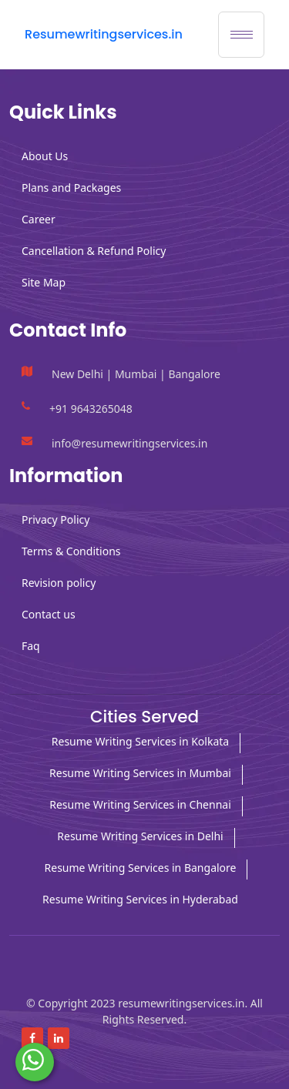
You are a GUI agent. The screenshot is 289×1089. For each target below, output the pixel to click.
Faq (31, 645)
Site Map (44, 282)
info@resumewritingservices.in (129, 443)
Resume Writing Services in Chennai (140, 804)
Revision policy (59, 582)
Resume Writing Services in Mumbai (140, 773)
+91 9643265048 (91, 408)
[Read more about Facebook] (32, 1038)
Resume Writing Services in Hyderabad (140, 899)
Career (38, 219)
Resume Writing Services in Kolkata (140, 741)
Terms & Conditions (71, 551)
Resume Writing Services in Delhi (140, 836)
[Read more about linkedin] (58, 1038)
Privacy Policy (55, 519)
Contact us (49, 614)
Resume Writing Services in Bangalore (141, 867)
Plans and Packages (71, 187)
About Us (45, 156)
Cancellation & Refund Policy (94, 250)
